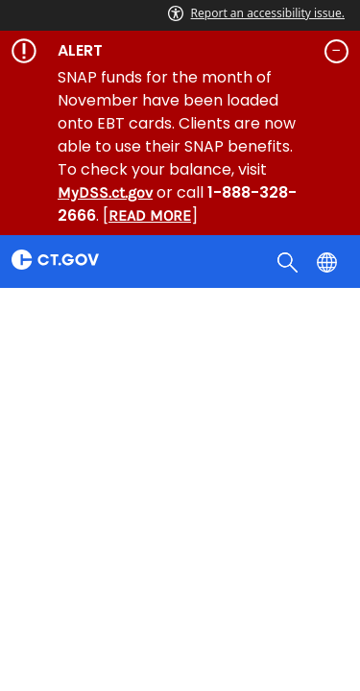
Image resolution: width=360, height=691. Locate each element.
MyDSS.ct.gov (105, 192)
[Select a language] (329, 261)
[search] (289, 261)
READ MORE (149, 215)
